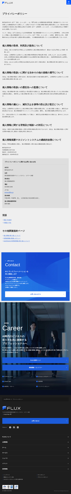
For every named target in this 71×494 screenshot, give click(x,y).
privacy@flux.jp (9, 192)
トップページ (7, 399)
